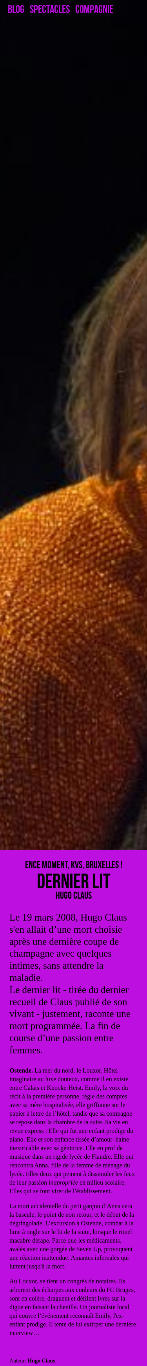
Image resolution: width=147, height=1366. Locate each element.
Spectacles (50, 9)
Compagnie (94, 9)
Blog (16, 9)
